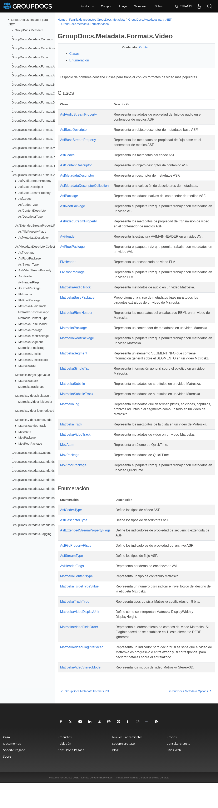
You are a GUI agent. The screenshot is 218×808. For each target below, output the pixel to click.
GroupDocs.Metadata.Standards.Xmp (37, 515)
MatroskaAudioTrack (32, 306)
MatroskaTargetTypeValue (32, 374)
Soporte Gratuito (123, 769)
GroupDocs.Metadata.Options (31, 452)
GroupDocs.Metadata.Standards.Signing (38, 507)
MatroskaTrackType (31, 386)
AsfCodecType (28, 204)
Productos (87, 6)
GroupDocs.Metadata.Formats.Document (39, 102)
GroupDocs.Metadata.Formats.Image (36, 138)
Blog (115, 775)
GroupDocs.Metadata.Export (31, 57)
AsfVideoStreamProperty (34, 270)
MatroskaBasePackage (33, 312)
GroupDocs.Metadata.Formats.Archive (37, 66)
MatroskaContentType (33, 318)
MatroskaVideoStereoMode (33, 419)
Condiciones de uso (149, 802)
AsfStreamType (28, 264)
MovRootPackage (30, 443)
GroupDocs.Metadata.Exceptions (34, 48)
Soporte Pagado (14, 775)
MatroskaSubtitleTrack (33, 359)
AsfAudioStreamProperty (34, 180)
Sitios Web (174, 775)
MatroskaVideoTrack (32, 425)
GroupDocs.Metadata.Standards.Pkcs (37, 497)
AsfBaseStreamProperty (34, 192)
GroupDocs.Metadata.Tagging (31, 534)
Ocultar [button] (139, 47)
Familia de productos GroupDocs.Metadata (97, 19)
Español (184, 6)
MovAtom (24, 431)
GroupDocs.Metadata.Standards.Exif (36, 470)
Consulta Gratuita (178, 769)
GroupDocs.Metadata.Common (32, 39)
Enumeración (79, 60)
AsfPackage (26, 252)
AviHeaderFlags (28, 282)
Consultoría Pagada (71, 775)
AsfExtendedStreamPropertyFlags (38, 225)
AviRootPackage (29, 288)
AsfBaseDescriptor (30, 186)
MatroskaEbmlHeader (32, 324)
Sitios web (141, 6)
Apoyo (123, 6)
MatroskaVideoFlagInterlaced (34, 410)
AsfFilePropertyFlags (32, 231)
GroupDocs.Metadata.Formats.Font (35, 129)
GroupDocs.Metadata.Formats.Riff (34, 165)
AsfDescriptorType (30, 216)
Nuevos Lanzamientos (127, 762)
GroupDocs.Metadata (29, 30)
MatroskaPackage (30, 330)
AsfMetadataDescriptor (33, 237)
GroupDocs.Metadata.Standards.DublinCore (41, 461)
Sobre (159, 6)
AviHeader (25, 276)
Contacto (164, 802)
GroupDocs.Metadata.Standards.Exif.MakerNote (44, 479)
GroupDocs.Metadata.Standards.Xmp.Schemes (43, 525)
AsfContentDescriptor (32, 210)
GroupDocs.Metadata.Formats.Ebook (36, 111)
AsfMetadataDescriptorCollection (37, 246)
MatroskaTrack (28, 380)
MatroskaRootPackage (33, 336)
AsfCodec (24, 198)
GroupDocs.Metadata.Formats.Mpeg (36, 147)
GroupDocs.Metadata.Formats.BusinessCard (41, 84)
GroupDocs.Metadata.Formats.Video (36, 175)
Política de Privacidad (127, 802)
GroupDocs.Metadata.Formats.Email (36, 120)
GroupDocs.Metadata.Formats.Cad (35, 93)
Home (61, 19)
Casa (6, 762)
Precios (172, 762)
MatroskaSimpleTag (31, 347)
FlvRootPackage (29, 300)
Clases (74, 53)
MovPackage (27, 437)
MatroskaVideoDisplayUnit (32, 395)
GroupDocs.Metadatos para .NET (150, 19)
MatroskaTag (26, 365)
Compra (106, 6)
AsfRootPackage (29, 258)
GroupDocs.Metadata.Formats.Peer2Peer (39, 156)
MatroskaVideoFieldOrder (35, 401)
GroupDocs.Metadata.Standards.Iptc (36, 488)
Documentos (12, 769)
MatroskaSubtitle (29, 353)
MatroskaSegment (30, 342)
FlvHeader (25, 294)
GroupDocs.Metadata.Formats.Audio (36, 75)
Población (64, 769)
